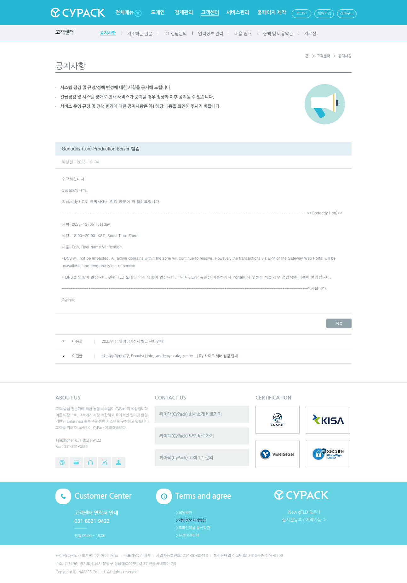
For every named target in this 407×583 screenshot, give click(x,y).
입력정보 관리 (210, 33)
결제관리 (184, 12)
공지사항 (108, 33)
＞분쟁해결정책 (187, 535)
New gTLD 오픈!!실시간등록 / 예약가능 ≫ (304, 516)
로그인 (301, 13)
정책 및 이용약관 (278, 33)
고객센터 (210, 12)
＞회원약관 (183, 513)
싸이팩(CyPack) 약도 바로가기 (186, 436)
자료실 (310, 33)
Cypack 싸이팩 (77, 12)
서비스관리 (237, 12)
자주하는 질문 (139, 33)
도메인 (158, 12)
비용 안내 (242, 33)
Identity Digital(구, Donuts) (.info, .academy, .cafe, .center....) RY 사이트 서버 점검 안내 (170, 356)
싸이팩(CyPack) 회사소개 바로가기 (190, 414)
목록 (338, 323)
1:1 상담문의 (175, 33)
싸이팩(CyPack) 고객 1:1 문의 (186, 458)
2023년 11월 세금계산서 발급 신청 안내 (132, 341)
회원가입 (324, 13)
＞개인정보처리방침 (190, 520)
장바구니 (346, 13)
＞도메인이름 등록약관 (192, 528)
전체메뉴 (124, 12)
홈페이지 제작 (271, 12)
